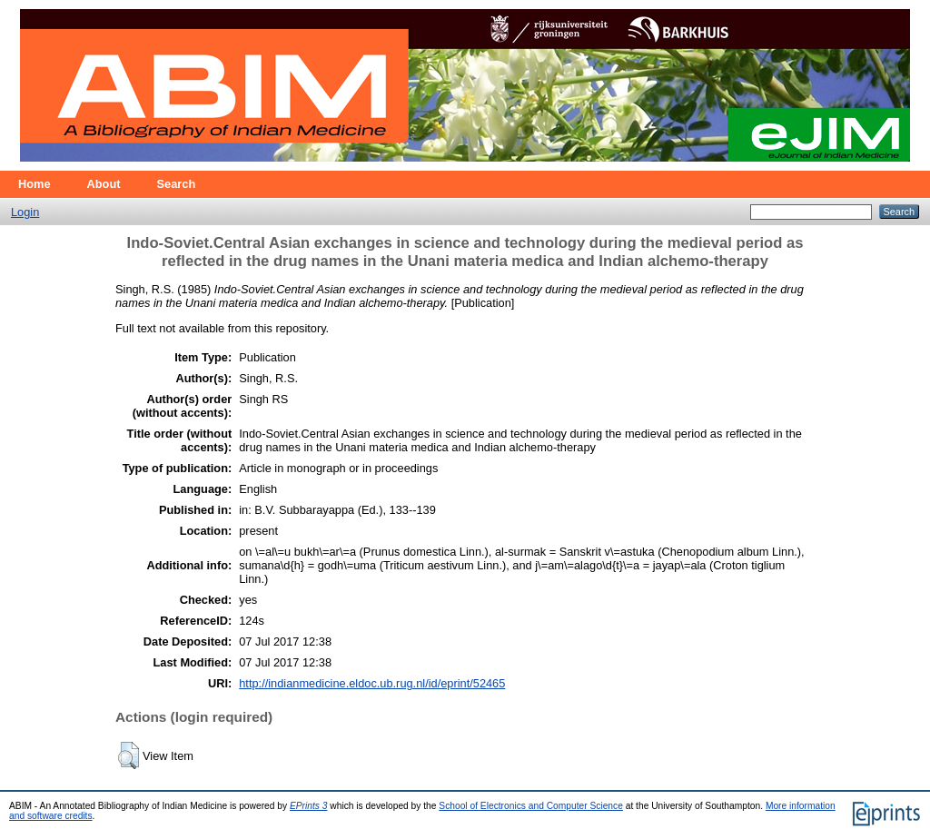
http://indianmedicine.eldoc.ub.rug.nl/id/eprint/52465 (372, 683)
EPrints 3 (309, 806)
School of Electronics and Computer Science (531, 806)
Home (34, 184)
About (104, 184)
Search (176, 184)
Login (25, 212)
